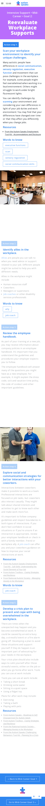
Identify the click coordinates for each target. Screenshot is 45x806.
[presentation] (22, 19)
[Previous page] (34, 796)
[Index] (2, 3)
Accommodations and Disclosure (27, 134)
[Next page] (38, 796)
